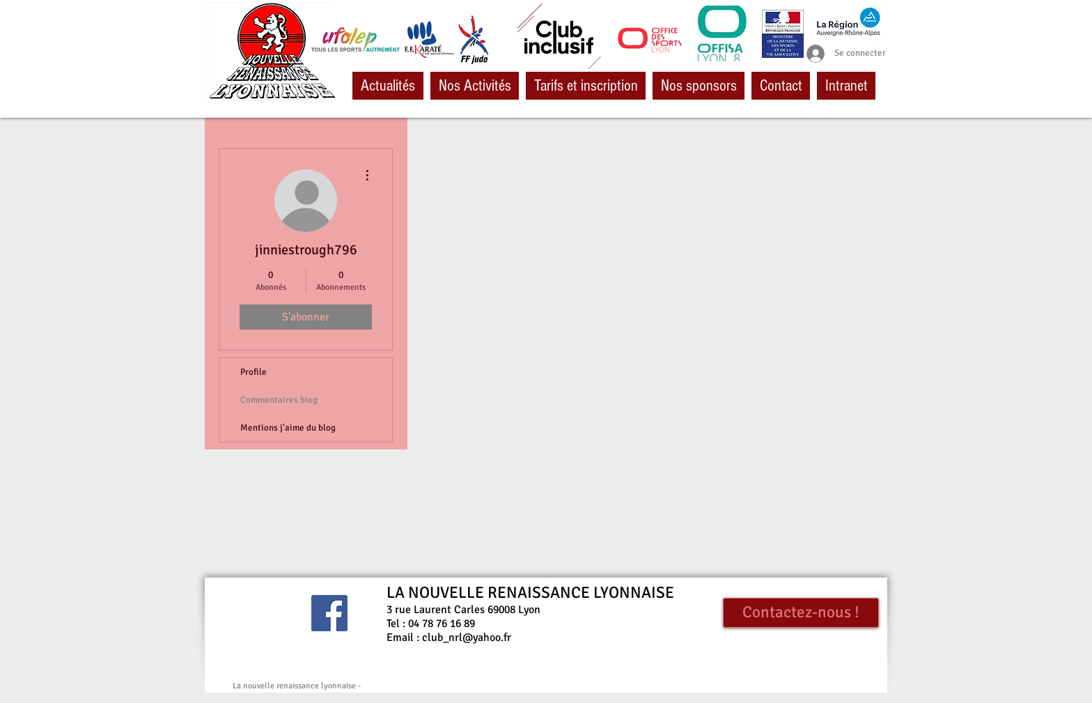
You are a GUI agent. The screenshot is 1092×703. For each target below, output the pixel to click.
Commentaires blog (279, 399)
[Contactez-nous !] (801, 613)
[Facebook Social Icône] (329, 613)
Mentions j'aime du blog (288, 427)
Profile (253, 372)
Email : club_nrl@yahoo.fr (449, 637)
